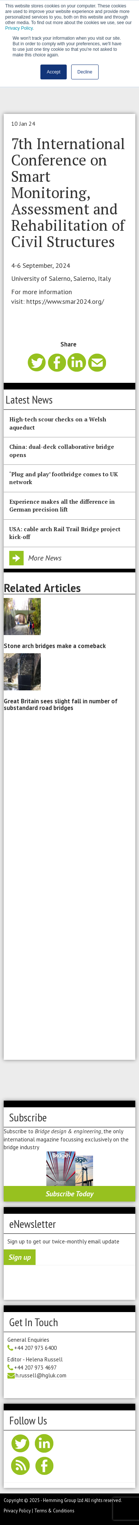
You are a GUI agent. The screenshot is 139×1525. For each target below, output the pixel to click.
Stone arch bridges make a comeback (55, 646)
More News (45, 558)
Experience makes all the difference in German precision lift (62, 505)
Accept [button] (53, 72)
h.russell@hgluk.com (41, 1375)
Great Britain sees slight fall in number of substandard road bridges (61, 704)
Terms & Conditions (54, 1511)
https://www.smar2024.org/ (65, 301)
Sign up (20, 1257)
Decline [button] (84, 72)
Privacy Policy (19, 28)
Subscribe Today (69, 1194)
